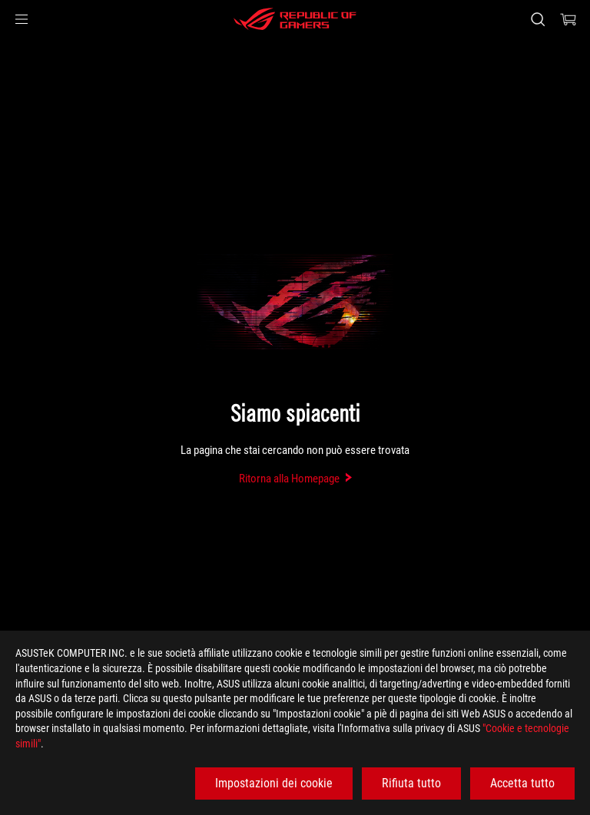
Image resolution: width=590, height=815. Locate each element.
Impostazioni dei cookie (274, 783)
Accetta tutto (522, 783)
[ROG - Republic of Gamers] (295, 19)
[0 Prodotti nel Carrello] (568, 19)
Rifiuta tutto (411, 783)
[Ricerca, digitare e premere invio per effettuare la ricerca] (537, 19)
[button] (21, 19)
